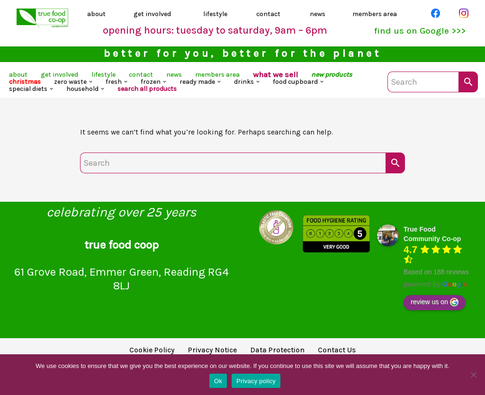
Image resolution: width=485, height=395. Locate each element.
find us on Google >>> (416, 32)
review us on (434, 308)
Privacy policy (256, 381)
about (97, 14)
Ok (218, 381)
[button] (164, 86)
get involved (154, 14)
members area (377, 14)
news (317, 14)
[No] (473, 374)
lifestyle (216, 14)
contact (270, 14)
